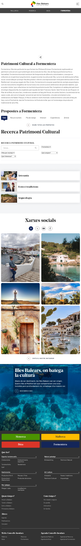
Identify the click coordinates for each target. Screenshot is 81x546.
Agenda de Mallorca (47, 537)
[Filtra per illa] (46, 147)
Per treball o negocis (50, 500)
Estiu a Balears (6, 506)
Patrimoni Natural (66, 460)
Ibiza (3, 539)
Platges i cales (6, 488)
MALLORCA (14, 11)
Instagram (30, 228)
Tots (4, 118)
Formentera (24, 539)
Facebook (49, 228)
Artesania (47, 475)
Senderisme (22, 464)
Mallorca (4, 537)
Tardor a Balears (7, 503)
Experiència (55, 118)
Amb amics (47, 506)
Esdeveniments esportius (23, 461)
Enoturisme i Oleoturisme (6, 479)
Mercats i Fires (22, 475)
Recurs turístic (16, 118)
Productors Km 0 (7, 475)
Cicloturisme (6, 460)
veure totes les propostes (43, 125)
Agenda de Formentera (67, 539)
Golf (3, 467)
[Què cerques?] (49, 153)
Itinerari (43, 118)
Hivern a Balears (7, 500)
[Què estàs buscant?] (20, 147)
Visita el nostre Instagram (43, 358)
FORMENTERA (65, 11)
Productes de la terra (24, 478)
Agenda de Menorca (66, 537)
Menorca (23, 537)
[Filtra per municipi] (8, 153)
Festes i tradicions (67, 475)
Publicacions (6, 521)
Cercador (5, 524)
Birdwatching (48, 460)
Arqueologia (64, 478)
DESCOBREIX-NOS (26, 391)
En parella (47, 503)
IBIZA (48, 11)
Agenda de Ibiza (46, 539)
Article (66, 118)
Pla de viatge (31, 118)
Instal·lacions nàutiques (22, 489)
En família (47, 509)
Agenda (4, 518)
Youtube (43, 228)
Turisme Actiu (6, 464)
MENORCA (32, 11)
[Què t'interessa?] (8, 156)
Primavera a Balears (8, 509)
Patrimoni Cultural (50, 478)
